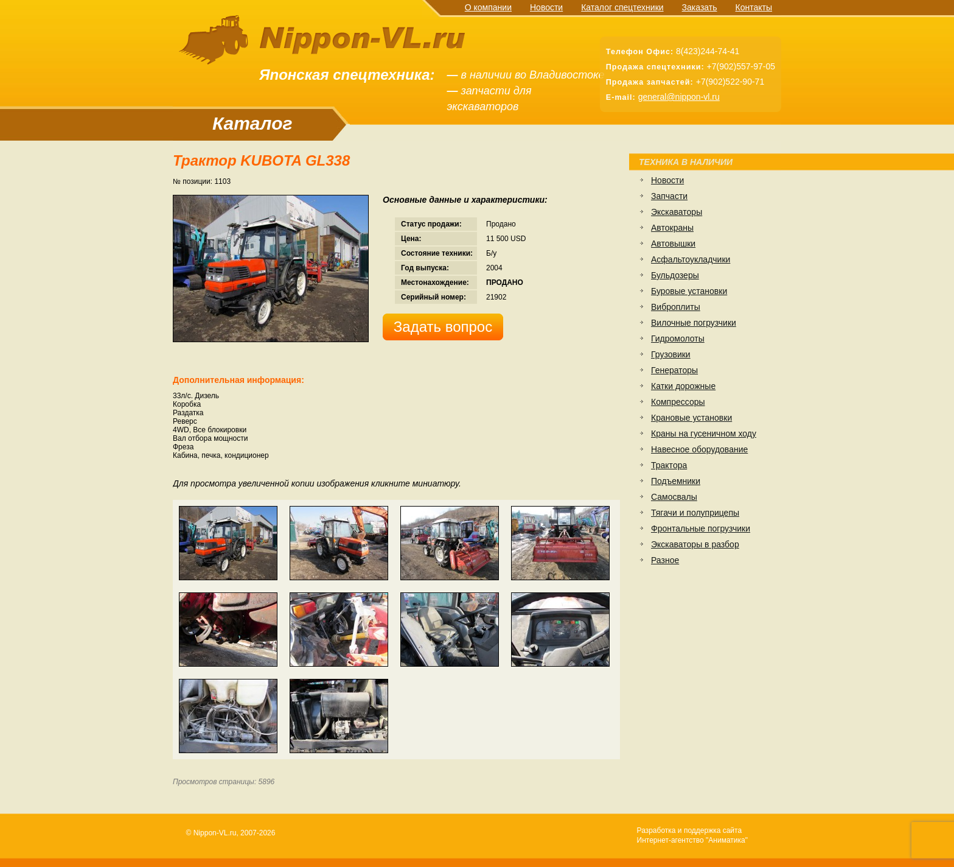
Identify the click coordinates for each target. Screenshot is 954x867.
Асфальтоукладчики (690, 259)
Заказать (699, 7)
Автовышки (673, 243)
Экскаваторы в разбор (695, 544)
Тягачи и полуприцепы (695, 513)
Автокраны (672, 228)
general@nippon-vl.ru (679, 97)
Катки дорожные (683, 386)
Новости (546, 7)
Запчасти (669, 196)
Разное (665, 560)
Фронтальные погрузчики (700, 528)
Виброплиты (675, 307)
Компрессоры (678, 402)
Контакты (754, 7)
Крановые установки (691, 418)
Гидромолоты (678, 338)
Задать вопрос (443, 326)
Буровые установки (689, 291)
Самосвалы (674, 497)
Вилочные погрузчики (693, 323)
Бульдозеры (675, 275)
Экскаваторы (676, 212)
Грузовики (671, 354)
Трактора (669, 465)
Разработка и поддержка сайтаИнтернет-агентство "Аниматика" (692, 835)
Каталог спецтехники (622, 7)
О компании (488, 7)
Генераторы (674, 370)
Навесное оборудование (699, 449)
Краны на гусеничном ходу (703, 433)
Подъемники (675, 481)
